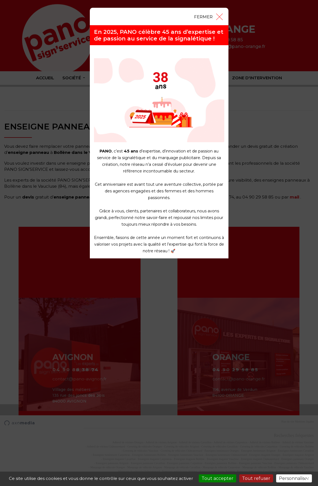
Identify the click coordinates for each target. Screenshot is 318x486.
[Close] (208, 16)
